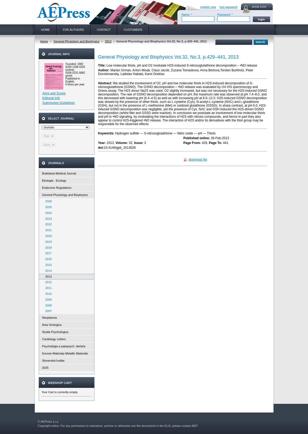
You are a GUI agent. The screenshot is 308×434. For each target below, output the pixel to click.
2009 (47, 299)
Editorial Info (51, 98)
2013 (108, 41)
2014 (47, 270)
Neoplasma (49, 317)
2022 (47, 224)
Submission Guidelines (58, 103)
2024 (47, 212)
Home (44, 41)
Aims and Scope (54, 93)
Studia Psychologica (55, 332)
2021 (47, 230)
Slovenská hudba (53, 360)
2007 (47, 311)
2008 (47, 305)
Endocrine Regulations (57, 187)
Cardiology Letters (54, 339)
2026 (47, 201)
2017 (47, 253)
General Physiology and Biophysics (76, 41)
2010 (47, 293)
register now (208, 6)
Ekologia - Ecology (54, 180)
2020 (47, 236)
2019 (47, 241)
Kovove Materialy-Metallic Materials (65, 353)
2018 (47, 247)
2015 (47, 264)
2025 (47, 207)
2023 (47, 218)
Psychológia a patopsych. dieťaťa (63, 346)
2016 (47, 259)
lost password (228, 6)
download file (198, 159)
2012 (47, 282)
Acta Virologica (52, 324)
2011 (47, 288)
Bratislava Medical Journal (59, 173)
